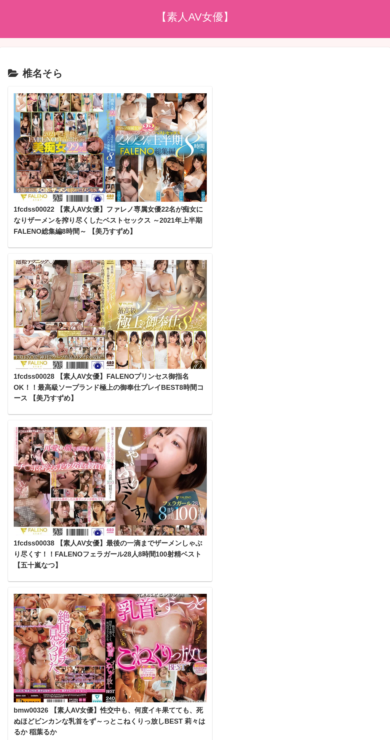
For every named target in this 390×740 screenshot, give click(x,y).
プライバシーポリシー (195, 689)
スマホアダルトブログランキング (181, 651)
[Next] (27, 725)
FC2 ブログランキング (167, 640)
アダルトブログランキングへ (175, 629)
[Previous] (9, 725)
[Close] (43, 731)
